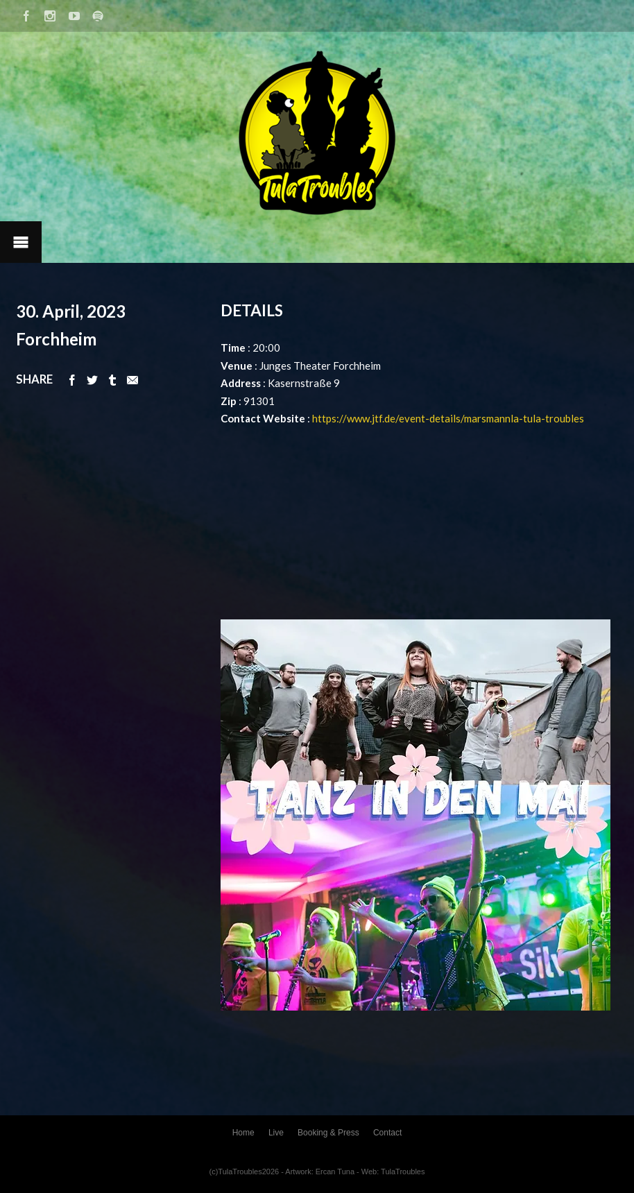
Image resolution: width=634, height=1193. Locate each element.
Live (276, 1133)
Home (243, 1133)
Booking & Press (328, 1133)
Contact (387, 1133)
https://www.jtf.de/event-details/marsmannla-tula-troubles (448, 418)
